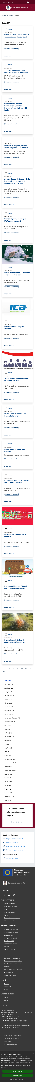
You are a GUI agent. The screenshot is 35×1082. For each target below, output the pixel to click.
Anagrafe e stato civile (11, 929)
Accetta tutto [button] (17, 1071)
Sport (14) (7, 785)
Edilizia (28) (8, 733)
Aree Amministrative (10, 906)
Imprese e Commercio (11, 938)
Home (4, 15)
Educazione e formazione (12, 958)
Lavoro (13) (7, 744)
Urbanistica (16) (9, 796)
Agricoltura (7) (8, 684)
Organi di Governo (9, 904)
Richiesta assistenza (10, 1044)
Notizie (8, 29)
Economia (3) (8, 729)
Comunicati (7, 987)
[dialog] (17, 1066)
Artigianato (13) (9, 695)
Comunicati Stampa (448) (12, 718)
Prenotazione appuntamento (13, 1035)
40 (26, 668)
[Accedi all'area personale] (28, 2)
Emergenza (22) (9, 737)
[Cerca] (31, 8)
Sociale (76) (8, 781)
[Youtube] (9, 895)
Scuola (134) (8, 774)
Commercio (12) (9, 710)
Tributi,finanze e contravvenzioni (14, 964)
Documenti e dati (9, 921)
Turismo (6, 946)
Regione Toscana (8, 2)
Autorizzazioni (8, 972)
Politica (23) (8, 767)
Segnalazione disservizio (11, 1038)
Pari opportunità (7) (10, 759)
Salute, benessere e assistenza (13, 969)
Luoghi (6, 998)
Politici (6, 915)
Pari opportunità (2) (10, 763)
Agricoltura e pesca (10, 975)
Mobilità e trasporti (10, 949)
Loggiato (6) (8, 748)
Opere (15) (7, 755)
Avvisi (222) (8, 699)
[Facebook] (4, 895)
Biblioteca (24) (8, 703)
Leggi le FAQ (8, 1041)
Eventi (6, 1000)
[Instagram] (14, 895)
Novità (10, 15)
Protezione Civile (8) (10, 770)
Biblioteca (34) (8, 707)
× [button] (33, 1053)
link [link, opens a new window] (7, 1067)
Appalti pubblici (9, 941)
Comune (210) (8, 714)
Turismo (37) (8, 793)
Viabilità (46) (8, 800)
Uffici (5, 909)
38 (17, 668)
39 (22, 668)
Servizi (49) (7, 778)
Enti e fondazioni (9, 912)
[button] (17, 1079)
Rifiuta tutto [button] (17, 1075)
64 (4, 672)
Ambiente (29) (8, 688)
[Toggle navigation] (4, 8)
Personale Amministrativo (12, 918)
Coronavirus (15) (9, 722)
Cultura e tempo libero (11, 932)
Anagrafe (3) (8, 692)
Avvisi (6, 989)
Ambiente (7, 967)
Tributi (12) (7, 789)
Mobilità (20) (8, 752)
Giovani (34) (8, 740)
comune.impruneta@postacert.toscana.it (17, 1025)
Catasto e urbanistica (10, 944)
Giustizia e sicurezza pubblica (13, 961)
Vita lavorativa (8, 935)
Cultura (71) (8, 725)
